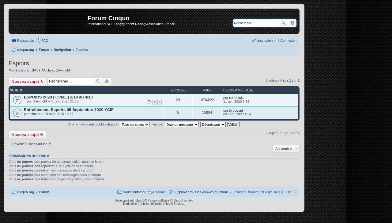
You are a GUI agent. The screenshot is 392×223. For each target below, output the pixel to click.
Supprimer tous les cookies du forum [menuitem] (200, 192)
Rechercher (283, 23)
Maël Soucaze (175, 204)
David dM (63, 70)
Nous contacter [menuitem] (134, 192)
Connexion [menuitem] (288, 40)
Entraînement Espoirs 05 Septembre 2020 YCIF (69, 109)
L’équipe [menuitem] (159, 192)
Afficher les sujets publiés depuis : (109, 124)
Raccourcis (25, 40)
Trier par (174, 124)
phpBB (140, 200)
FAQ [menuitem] (44, 40)
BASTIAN (39, 70)
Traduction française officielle (142, 204)
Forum (44, 192)
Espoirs (19, 63)
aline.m (35, 114)
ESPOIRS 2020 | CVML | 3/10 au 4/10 (58, 97)
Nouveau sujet (25, 81)
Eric (51, 70)
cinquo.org (25, 192)
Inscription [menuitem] (265, 40)
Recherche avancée (292, 23)
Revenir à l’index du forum (31, 144)
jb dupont (236, 110)
